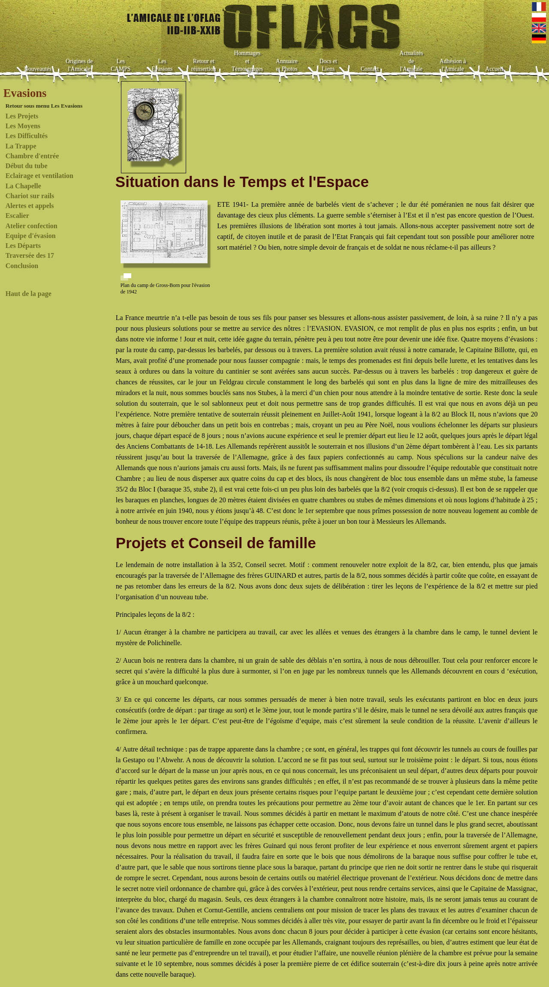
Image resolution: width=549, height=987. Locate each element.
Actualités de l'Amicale (411, 61)
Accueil (494, 69)
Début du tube (27, 165)
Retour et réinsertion (203, 65)
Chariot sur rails (30, 195)
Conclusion (22, 265)
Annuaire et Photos (287, 65)
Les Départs (23, 245)
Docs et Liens (328, 65)
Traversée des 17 (30, 255)
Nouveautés (37, 69)
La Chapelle (23, 186)
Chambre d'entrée (32, 156)
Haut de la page (28, 293)
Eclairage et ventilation (39, 175)
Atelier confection (31, 225)
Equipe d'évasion (31, 235)
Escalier (17, 215)
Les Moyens (23, 126)
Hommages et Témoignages (247, 61)
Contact (370, 69)
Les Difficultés (27, 135)
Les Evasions (162, 65)
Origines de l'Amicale (79, 65)
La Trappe (21, 146)
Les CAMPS (120, 65)
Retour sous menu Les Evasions (44, 106)
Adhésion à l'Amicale (453, 65)
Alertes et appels (30, 205)
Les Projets (22, 116)
